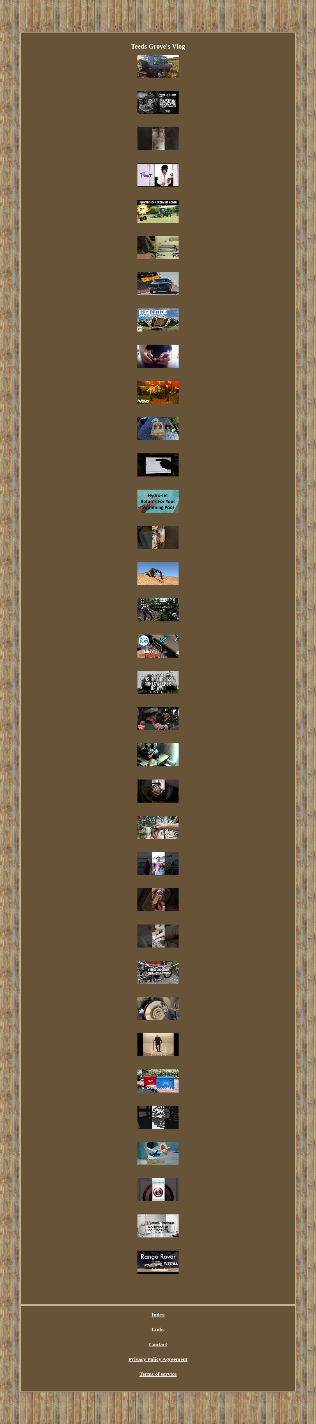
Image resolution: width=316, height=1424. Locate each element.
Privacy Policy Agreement (157, 1359)
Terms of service (158, 1374)
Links (158, 1329)
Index (158, 1315)
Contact (158, 1344)
